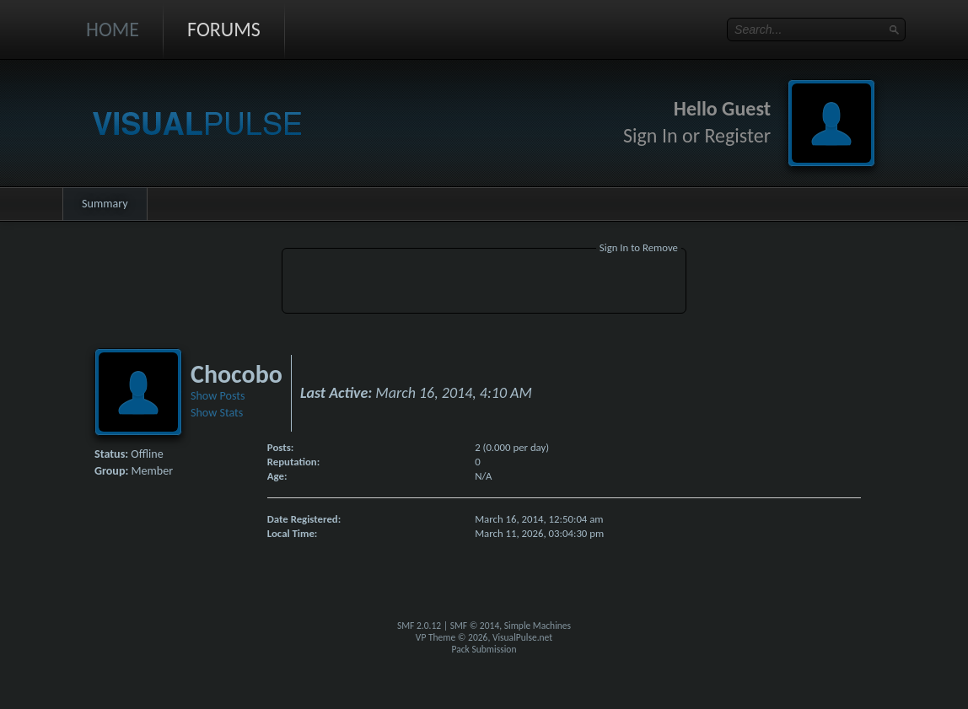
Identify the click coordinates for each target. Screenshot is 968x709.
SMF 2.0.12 (419, 625)
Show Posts (218, 396)
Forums (224, 29)
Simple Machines (537, 625)
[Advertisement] (484, 283)
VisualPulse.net (522, 637)
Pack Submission (484, 649)
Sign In (650, 135)
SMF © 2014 (475, 625)
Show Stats (217, 413)
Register (737, 135)
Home (112, 29)
